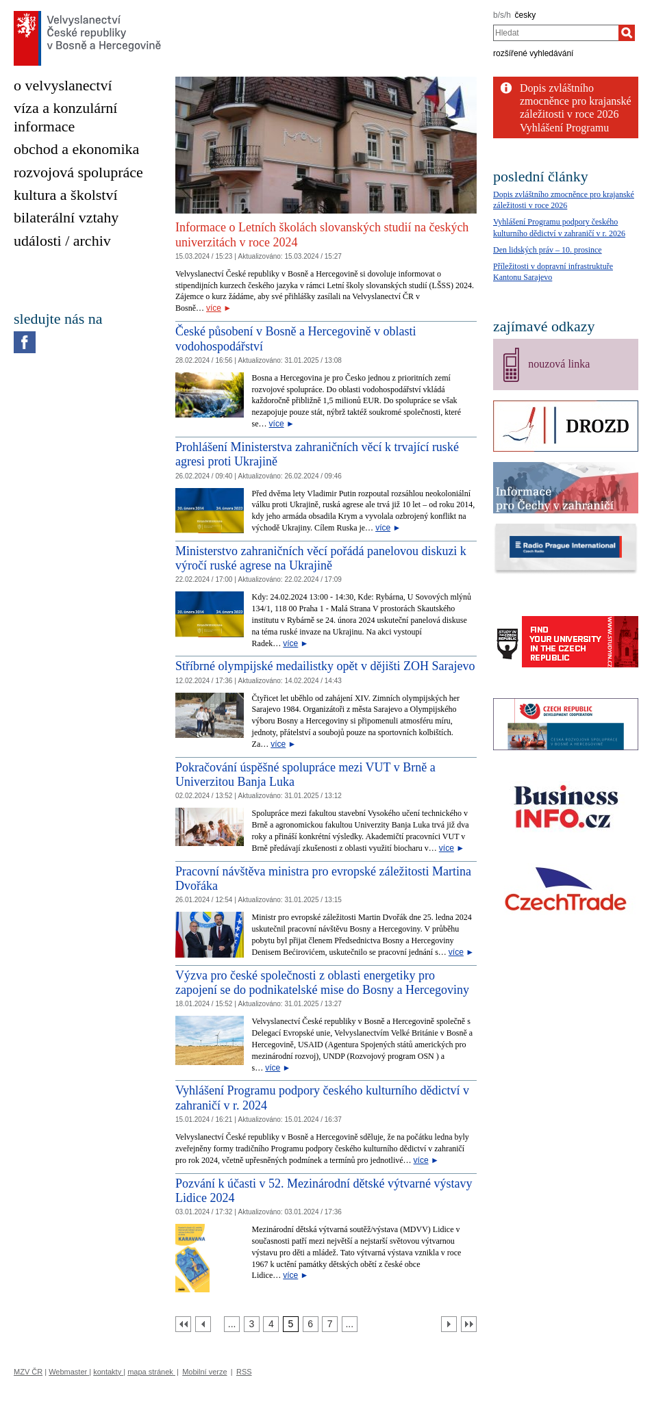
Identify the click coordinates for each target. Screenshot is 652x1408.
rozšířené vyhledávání (533, 53)
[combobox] (555, 33)
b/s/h (502, 15)
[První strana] (183, 1324)
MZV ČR (28, 1372)
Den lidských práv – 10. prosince (547, 250)
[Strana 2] (232, 1324)
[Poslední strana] (469, 1324)
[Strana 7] (330, 1324)
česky (525, 15)
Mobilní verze (204, 1372)
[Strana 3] (252, 1324)
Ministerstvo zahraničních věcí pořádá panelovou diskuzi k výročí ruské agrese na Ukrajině (320, 558)
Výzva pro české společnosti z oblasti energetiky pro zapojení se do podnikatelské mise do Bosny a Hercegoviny (322, 983)
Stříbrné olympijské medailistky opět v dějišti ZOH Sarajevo (325, 666)
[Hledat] (626, 33)
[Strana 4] (271, 1324)
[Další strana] (449, 1324)
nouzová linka (559, 364)
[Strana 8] (350, 1324)
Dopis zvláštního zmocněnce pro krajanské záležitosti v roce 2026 (575, 101)
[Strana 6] (310, 1324)
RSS (244, 1372)
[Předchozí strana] (203, 1324)
